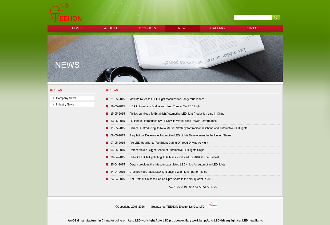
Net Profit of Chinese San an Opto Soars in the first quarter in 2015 (171, 179)
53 (200, 187)
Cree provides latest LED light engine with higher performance (168, 171)
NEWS (182, 28)
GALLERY (218, 28)
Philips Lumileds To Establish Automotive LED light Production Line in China (177, 113)
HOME (77, 28)
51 (193, 187)
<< (179, 187)
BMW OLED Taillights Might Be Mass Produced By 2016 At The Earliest (174, 157)
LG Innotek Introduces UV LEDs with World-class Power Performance (173, 121)
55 (208, 187)
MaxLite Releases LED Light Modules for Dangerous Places (167, 99)
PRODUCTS (147, 28)
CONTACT (253, 28)
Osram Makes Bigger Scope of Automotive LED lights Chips (167, 150)
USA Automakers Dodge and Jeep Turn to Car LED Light (165, 106)
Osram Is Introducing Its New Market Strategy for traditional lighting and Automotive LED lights (188, 128)
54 (204, 187)
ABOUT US (112, 28)
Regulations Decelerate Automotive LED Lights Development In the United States (180, 135)
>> (215, 187)
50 (189, 187)
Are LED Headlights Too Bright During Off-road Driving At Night (169, 142)
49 (185, 187)
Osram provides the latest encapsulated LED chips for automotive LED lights (177, 164)
